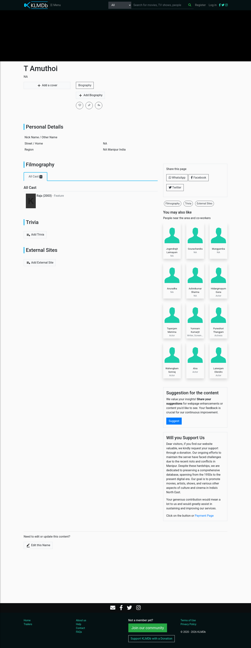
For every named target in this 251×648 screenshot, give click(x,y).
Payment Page (204, 515)
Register (200, 5)
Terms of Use (188, 620)
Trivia (188, 203)
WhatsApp (177, 177)
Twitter (175, 187)
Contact (80, 628)
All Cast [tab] (35, 176)
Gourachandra (195, 248)
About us (81, 620)
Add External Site (39, 262)
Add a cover (47, 85)
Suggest (174, 421)
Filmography (173, 203)
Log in (213, 5)
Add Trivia (35, 235)
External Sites (204, 203)
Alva (195, 368)
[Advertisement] (125, 35)
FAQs (79, 631)
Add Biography (90, 95)
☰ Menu (55, 5)
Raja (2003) (44, 195)
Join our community (147, 628)
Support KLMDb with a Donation (151, 638)
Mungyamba (218, 248)
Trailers (28, 624)
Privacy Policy (188, 624)
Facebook (198, 177)
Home (27, 620)
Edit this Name (38, 545)
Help (78, 624)
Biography (84, 85)
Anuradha (172, 288)
